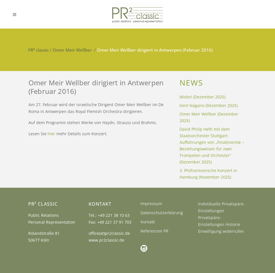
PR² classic (38, 50)
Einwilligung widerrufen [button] (221, 231)
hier (51, 133)
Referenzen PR (154, 231)
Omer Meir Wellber (72, 50)
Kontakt (147, 222)
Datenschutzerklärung (161, 212)
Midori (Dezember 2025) (202, 97)
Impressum (151, 203)
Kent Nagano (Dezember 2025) (209, 105)
